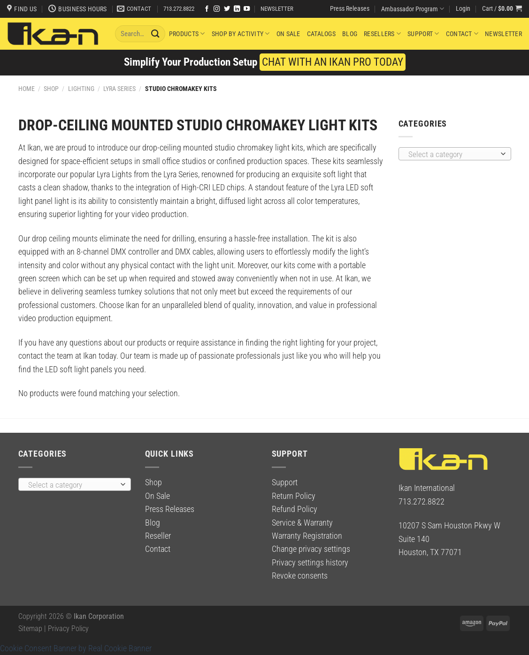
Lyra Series (119, 88)
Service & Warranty (302, 522)
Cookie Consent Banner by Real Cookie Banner (76, 648)
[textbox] (452, 154)
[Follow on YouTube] (247, 9)
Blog (349, 34)
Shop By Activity (241, 33)
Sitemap (30, 628)
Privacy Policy (68, 628)
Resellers (382, 33)
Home (26, 88)
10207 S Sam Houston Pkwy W (449, 525)
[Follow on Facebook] (207, 9)
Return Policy (293, 496)
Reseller (158, 536)
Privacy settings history (310, 562)
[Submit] (155, 33)
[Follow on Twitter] (227, 9)
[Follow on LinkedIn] (237, 9)
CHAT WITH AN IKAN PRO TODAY (332, 62)
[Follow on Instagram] (217, 9)
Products (187, 33)
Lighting (81, 88)
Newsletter (503, 34)
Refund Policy (294, 509)
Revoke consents (300, 575)
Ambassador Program (412, 8)
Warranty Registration (307, 536)
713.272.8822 (178, 8)
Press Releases (349, 8)
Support (423, 33)
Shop (51, 88)
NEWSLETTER (277, 8)
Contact (462, 33)
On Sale (288, 34)
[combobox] (455, 153)
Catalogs (321, 34)
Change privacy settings (311, 549)
